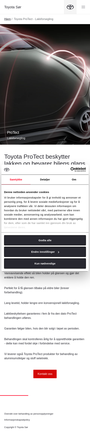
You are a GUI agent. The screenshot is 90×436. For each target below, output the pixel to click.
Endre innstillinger (45, 251)
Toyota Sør (12, 7)
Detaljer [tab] (45, 179)
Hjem (7, 19)
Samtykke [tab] (16, 179)
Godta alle (45, 240)
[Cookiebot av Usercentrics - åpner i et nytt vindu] (70, 169)
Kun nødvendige (45, 263)
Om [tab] (74, 179)
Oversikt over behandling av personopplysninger (28, 413)
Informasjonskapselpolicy (17, 419)
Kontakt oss (45, 373)
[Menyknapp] (83, 7)
